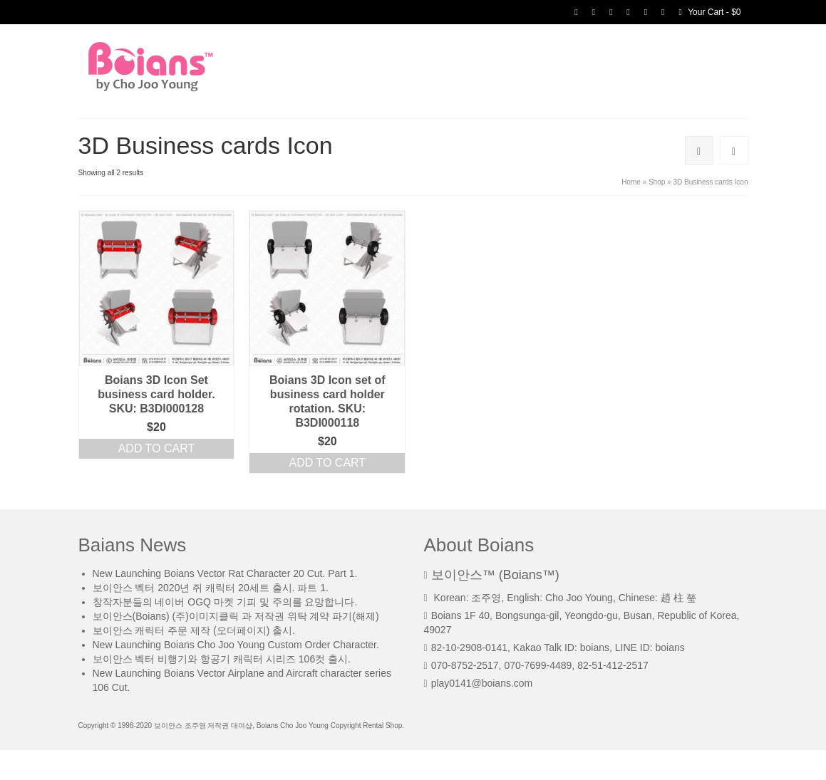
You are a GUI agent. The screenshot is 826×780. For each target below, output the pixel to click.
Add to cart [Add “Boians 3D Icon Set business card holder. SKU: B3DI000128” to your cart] (156, 448)
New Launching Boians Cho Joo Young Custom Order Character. (236, 644)
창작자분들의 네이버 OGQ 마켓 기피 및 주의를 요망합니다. (225, 602)
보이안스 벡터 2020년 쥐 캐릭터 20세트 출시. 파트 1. (211, 587)
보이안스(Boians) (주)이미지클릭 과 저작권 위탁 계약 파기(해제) (236, 616)
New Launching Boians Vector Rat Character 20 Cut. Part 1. (225, 573)
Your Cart (709, 12)
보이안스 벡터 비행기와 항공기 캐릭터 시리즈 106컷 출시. (222, 659)
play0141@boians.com (478, 683)
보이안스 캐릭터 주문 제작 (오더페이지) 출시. (194, 630)
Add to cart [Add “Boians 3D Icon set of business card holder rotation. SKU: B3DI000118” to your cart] (327, 463)
